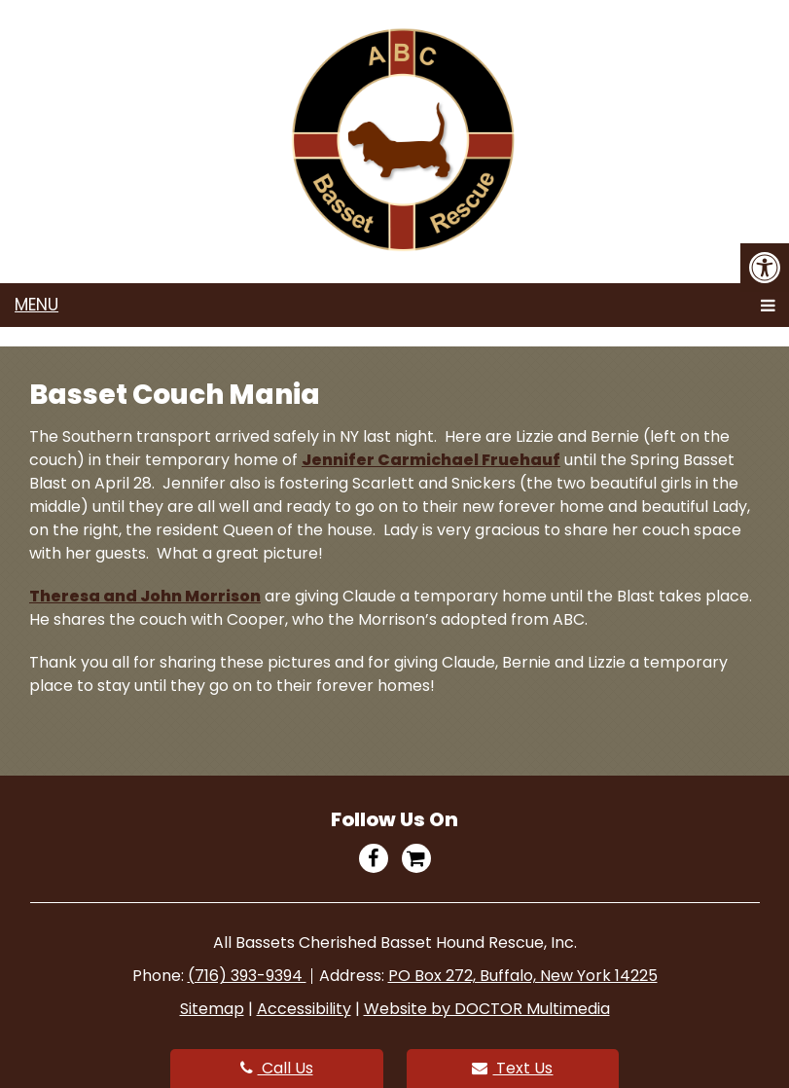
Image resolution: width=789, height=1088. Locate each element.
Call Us (276, 1068)
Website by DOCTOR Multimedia (487, 1008)
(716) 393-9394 (247, 975)
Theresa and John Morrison (145, 596)
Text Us (512, 1068)
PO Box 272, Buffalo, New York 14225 (523, 975)
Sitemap (212, 1008)
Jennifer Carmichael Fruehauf (431, 460)
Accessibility (304, 1008)
